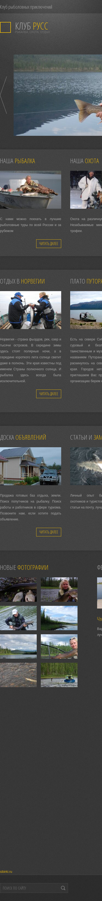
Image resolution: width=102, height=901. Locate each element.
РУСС (31, 26)
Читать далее (48, 243)
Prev (3, 95)
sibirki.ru (6, 872)
